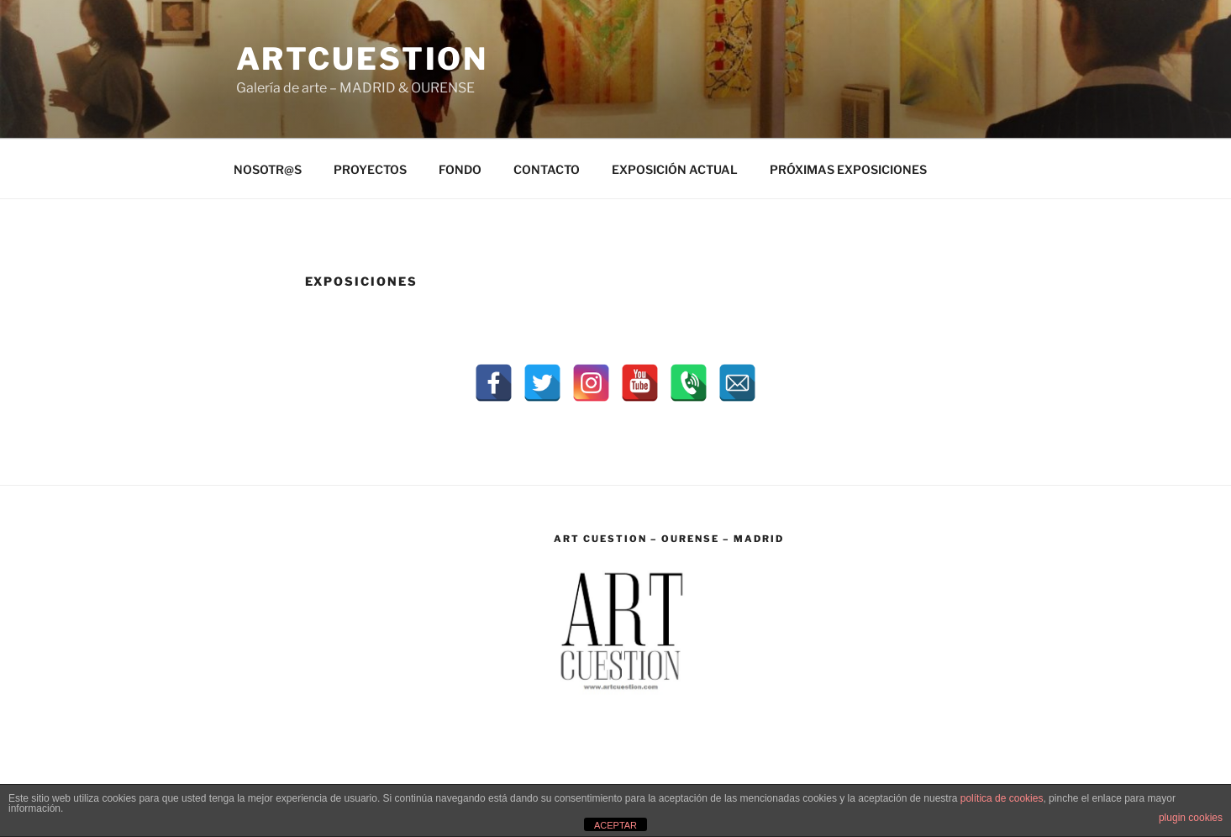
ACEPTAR (615, 825)
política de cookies (1002, 798)
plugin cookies (1191, 818)
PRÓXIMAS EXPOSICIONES (848, 169)
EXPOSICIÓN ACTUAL (675, 169)
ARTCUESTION (362, 58)
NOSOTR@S (268, 169)
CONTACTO (546, 169)
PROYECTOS (370, 169)
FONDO (460, 169)
